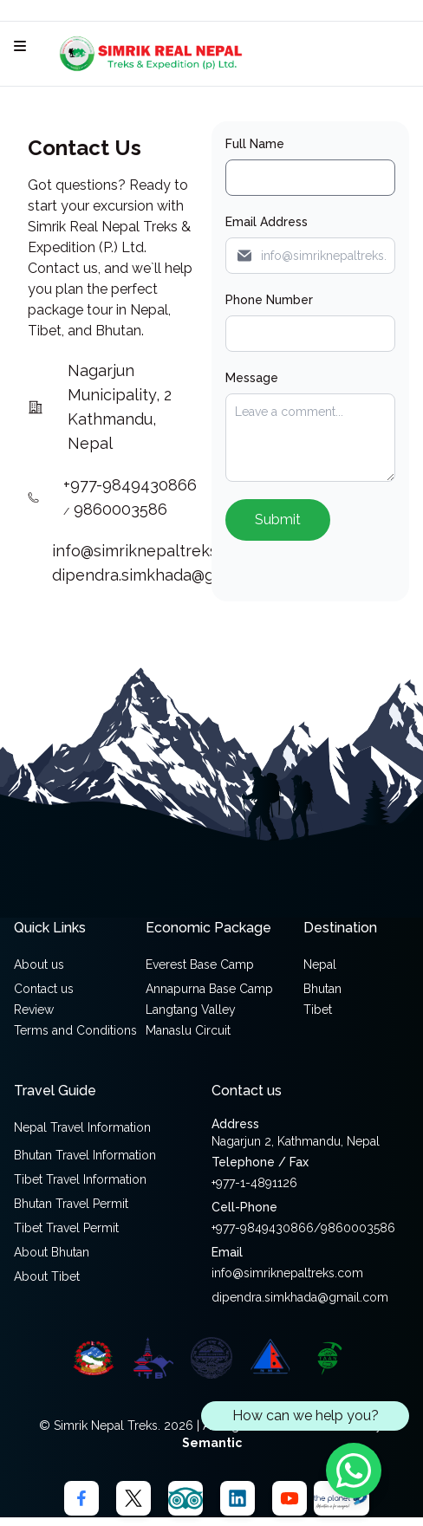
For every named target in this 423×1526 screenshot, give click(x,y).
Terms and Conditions (75, 1030)
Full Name (254, 144)
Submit (278, 519)
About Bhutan (51, 1252)
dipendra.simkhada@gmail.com (165, 575)
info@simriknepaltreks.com (154, 551)
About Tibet (47, 1276)
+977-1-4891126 (254, 1183)
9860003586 (120, 509)
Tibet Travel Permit (66, 1228)
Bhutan (322, 989)
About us (39, 964)
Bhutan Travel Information (85, 1155)
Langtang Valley (191, 1009)
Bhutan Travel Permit (71, 1204)
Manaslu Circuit (188, 1030)
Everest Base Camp (200, 964)
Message (251, 378)
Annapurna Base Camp (209, 989)
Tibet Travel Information (80, 1179)
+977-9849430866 (130, 485)
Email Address (266, 222)
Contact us (44, 989)
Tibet (317, 1009)
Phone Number (269, 300)
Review (34, 1009)
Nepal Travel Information (82, 1127)
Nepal (319, 964)
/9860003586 (354, 1228)
